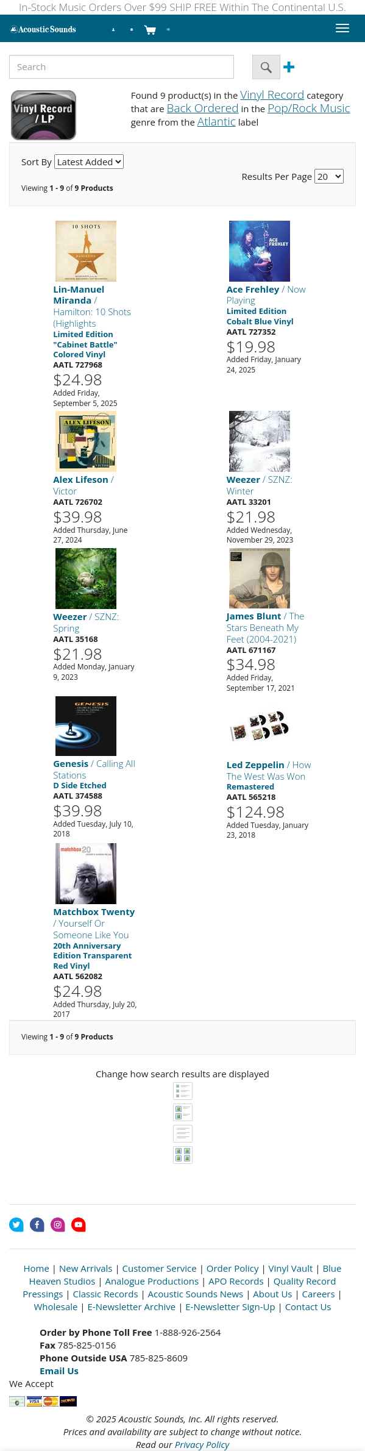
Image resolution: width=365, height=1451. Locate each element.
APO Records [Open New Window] (235, 1281)
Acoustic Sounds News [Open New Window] (196, 1294)
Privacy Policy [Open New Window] (202, 1444)
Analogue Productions (152, 1281)
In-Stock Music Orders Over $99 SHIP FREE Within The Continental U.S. (182, 7)
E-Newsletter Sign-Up (230, 1306)
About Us (272, 1294)
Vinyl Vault (291, 1268)
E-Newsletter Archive (132, 1306)
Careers (318, 1294)
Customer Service (159, 1268)
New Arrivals (86, 1268)
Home (36, 1268)
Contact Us (308, 1306)
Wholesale (55, 1306)
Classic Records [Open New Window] (105, 1294)
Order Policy (233, 1268)
